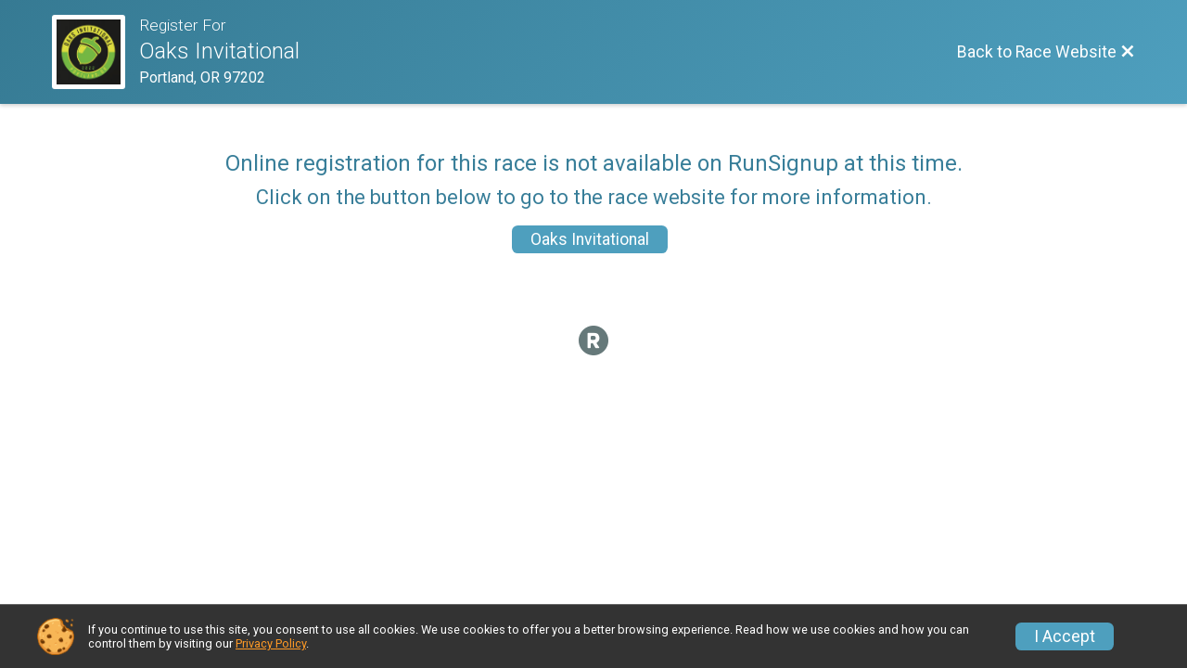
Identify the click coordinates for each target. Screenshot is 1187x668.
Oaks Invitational (589, 239)
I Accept (1064, 636)
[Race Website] (95, 52)
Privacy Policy (271, 643)
